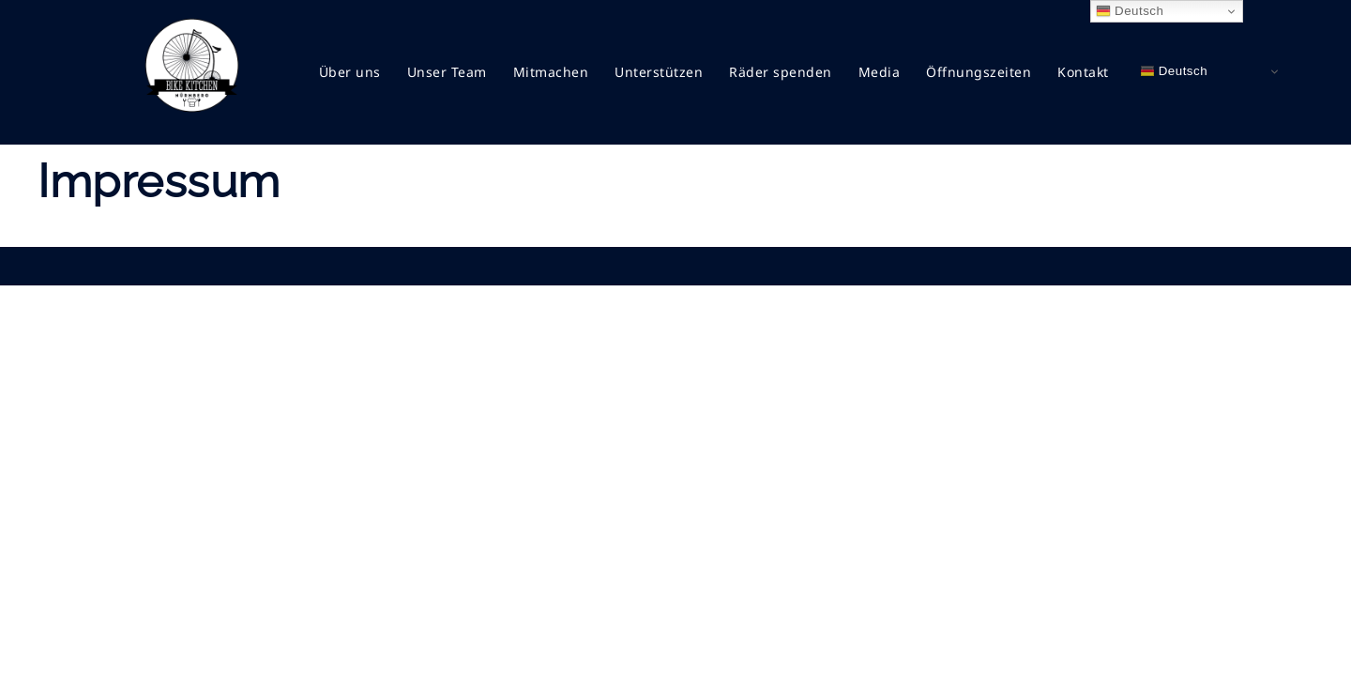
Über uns (350, 72)
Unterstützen (659, 72)
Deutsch (1174, 71)
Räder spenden (780, 72)
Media (879, 72)
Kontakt (1083, 72)
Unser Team (447, 72)
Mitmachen (551, 72)
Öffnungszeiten (978, 72)
